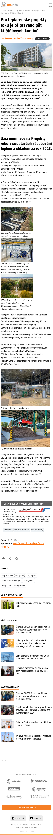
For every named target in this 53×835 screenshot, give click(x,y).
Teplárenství (20, 10)
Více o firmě (8, 530)
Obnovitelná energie (11, 580)
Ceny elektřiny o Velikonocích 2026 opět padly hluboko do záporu (32, 657)
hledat (16, 558)
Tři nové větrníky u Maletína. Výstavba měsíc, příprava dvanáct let (33, 737)
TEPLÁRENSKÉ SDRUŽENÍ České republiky (17, 38)
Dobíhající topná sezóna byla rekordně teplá (33, 604)
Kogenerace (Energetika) (13, 585)
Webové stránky (37, 530)
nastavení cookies (26, 831)
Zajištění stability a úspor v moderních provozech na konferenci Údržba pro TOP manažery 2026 (34, 710)
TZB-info (3, 10)
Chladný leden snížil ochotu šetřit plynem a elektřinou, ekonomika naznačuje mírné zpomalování (31, 643)
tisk (3, 558)
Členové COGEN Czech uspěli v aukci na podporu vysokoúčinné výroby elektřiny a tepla (33, 629)
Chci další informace (21, 530)
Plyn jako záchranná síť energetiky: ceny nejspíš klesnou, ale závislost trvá (32, 671)
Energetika (10, 10)
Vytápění (32, 575)
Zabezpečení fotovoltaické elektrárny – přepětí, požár (33, 723)
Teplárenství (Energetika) (13, 575)
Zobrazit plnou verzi (26, 807)
